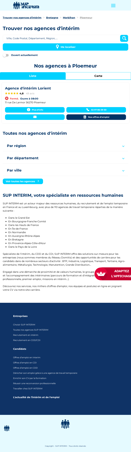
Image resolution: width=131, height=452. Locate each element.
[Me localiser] (65, 47)
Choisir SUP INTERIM (24, 324)
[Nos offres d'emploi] (96, 117)
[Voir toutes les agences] (23, 181)
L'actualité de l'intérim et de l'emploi (36, 397)
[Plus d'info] (35, 110)
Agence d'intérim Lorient (28, 88)
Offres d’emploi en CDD (25, 368)
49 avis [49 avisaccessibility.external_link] (30, 93)
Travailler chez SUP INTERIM (27, 388)
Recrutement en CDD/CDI (26, 340)
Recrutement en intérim (25, 335)
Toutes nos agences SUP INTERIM (30, 330)
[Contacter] (35, 117)
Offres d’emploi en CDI (25, 362)
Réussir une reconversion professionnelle (34, 383)
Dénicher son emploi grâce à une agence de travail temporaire (45, 373)
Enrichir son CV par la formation (29, 378)
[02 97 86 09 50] (96, 110)
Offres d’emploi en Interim (26, 357)
